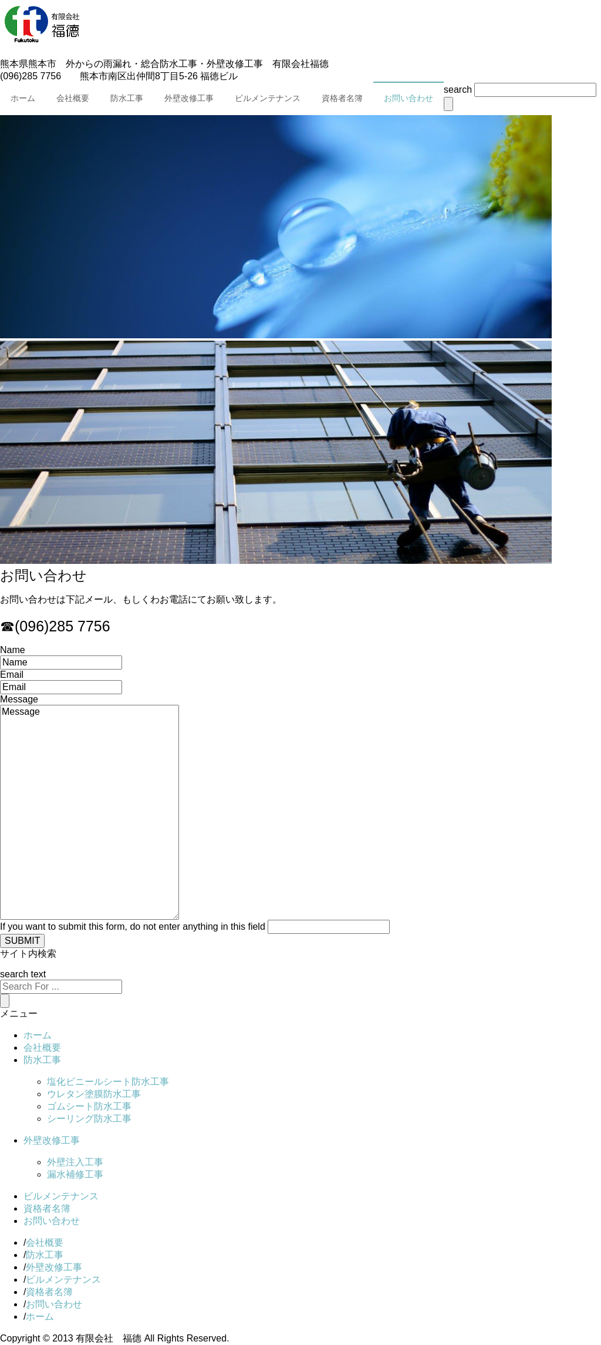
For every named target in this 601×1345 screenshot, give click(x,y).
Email (11, 675)
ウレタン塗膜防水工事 (94, 1094)
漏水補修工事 (75, 1174)
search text (23, 974)
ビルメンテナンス (267, 98)
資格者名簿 (342, 98)
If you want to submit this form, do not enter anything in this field (132, 927)
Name (12, 650)
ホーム (23, 98)
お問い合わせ (408, 98)
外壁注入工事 (75, 1162)
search (458, 90)
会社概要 (72, 98)
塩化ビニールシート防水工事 (108, 1082)
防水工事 (126, 98)
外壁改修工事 (189, 98)
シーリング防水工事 (89, 1119)
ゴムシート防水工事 (89, 1106)
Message (19, 699)
